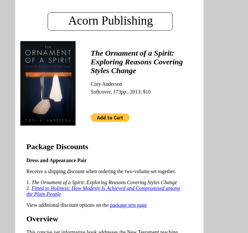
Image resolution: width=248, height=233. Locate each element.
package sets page (128, 205)
